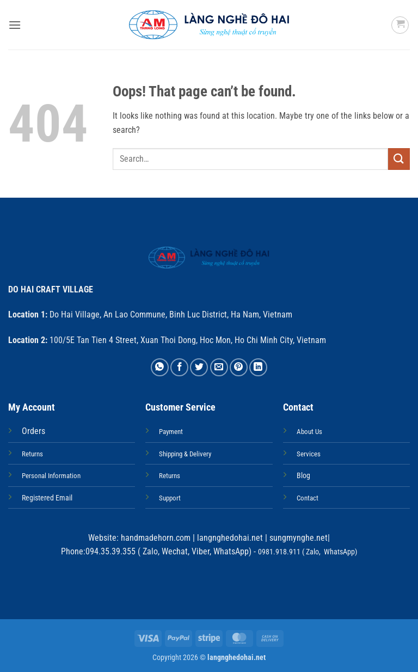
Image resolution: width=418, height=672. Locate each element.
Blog (303, 475)
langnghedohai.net (230, 538)
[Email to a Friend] (219, 367)
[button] (14, 24)
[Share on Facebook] (179, 367)
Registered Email (47, 498)
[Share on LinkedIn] (258, 367)
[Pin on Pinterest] (239, 367)
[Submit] (399, 158)
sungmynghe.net (297, 538)
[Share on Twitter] (199, 367)
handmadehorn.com (154, 538)
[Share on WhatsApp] (160, 367)
